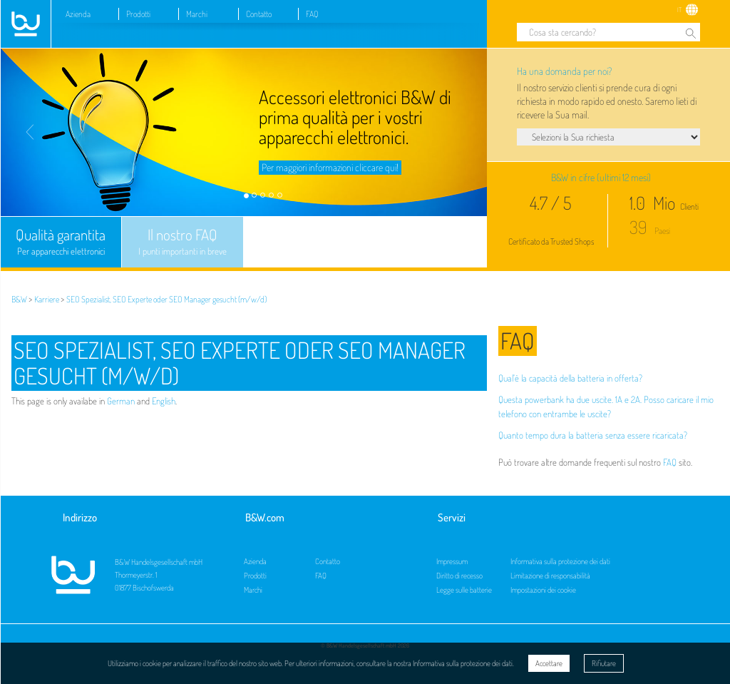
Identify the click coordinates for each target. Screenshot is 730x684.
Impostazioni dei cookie (543, 590)
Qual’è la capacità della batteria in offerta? (570, 378)
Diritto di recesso (459, 576)
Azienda (78, 14)
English (163, 401)
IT (679, 10)
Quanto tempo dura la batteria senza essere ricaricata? (592, 435)
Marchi (196, 14)
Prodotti (138, 14)
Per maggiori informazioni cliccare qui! (330, 167)
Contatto (259, 14)
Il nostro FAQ (182, 242)
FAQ (312, 14)
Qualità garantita (61, 242)
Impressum (452, 561)
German (121, 401)
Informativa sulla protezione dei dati (560, 561)
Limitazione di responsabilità (550, 576)
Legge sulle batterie (464, 590)
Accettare (548, 663)
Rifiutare (604, 663)
